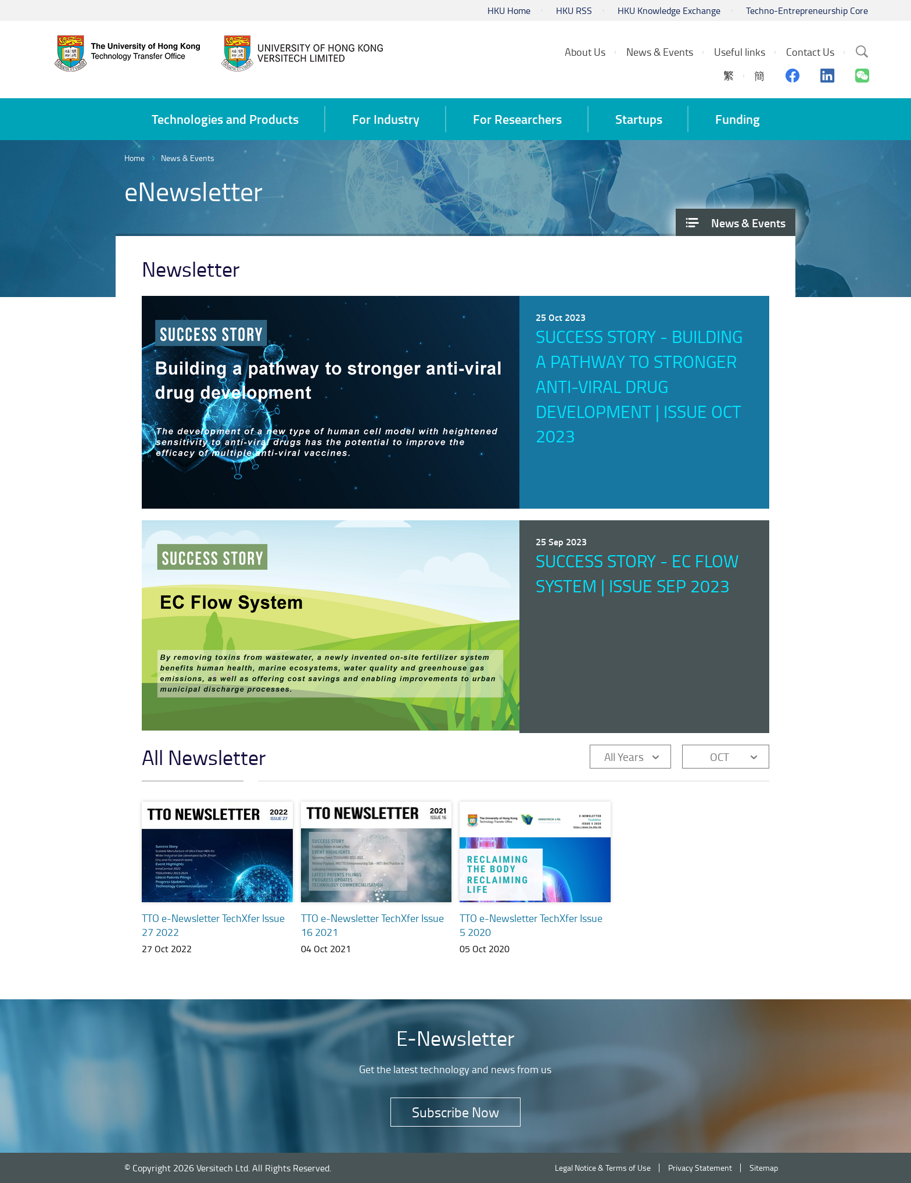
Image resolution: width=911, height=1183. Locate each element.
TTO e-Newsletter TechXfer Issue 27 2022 (213, 925)
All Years (624, 756)
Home (134, 157)
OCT (719, 756)
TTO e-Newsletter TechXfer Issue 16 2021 (372, 925)
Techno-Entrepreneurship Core (807, 10)
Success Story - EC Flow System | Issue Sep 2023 (637, 573)
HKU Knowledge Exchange (669, 10)
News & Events (187, 157)
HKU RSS (574, 10)
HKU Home (508, 10)
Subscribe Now (455, 1111)
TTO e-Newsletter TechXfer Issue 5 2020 (531, 926)
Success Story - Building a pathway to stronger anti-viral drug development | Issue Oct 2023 (639, 386)
